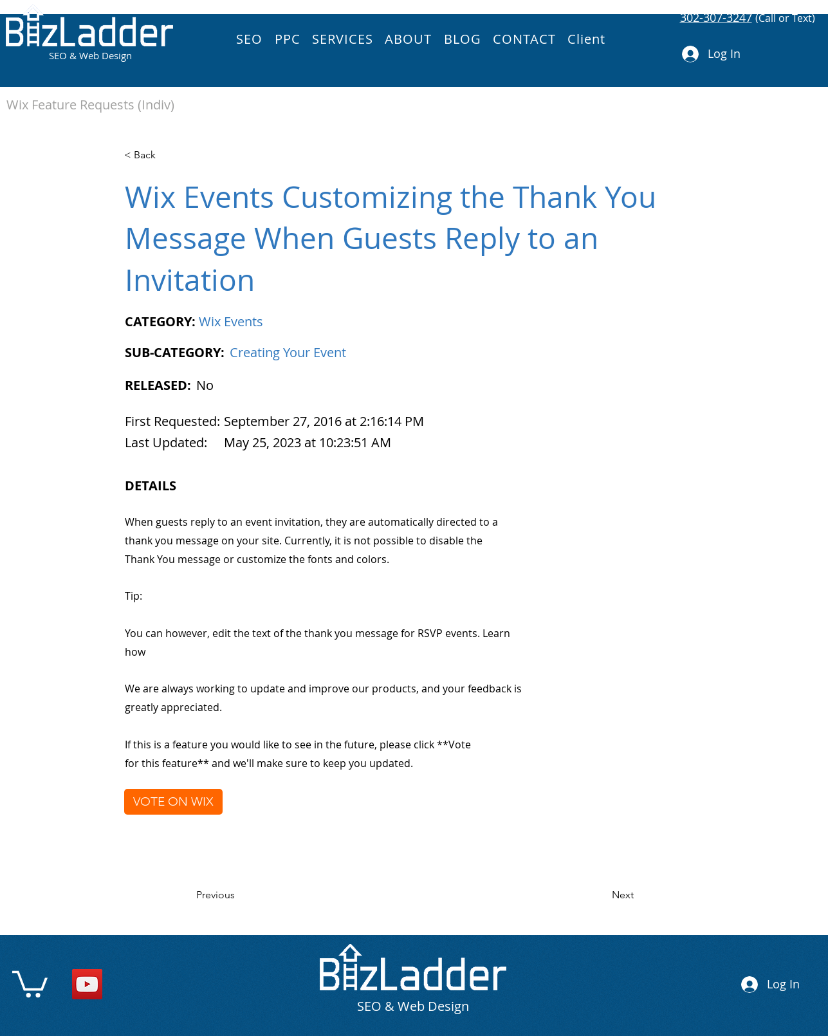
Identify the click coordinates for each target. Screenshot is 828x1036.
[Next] (601, 895)
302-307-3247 (716, 17)
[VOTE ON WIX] (173, 802)
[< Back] (166, 155)
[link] (30, 982)
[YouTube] (87, 984)
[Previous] (238, 895)
